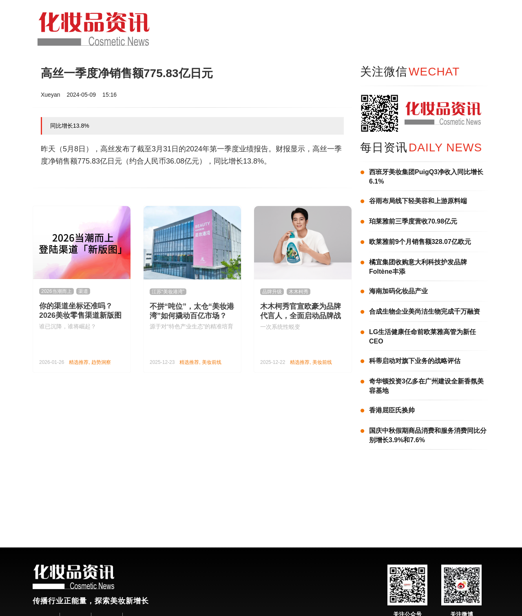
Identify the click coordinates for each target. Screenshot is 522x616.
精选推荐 (78, 362)
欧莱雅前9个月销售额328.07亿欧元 (420, 241)
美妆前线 (211, 362)
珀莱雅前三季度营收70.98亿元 (413, 221)
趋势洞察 (101, 362)
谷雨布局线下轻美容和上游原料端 (418, 200)
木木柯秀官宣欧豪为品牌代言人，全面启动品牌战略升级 (300, 315)
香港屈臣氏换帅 (392, 410)
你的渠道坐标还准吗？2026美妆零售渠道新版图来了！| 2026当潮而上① (80, 315)
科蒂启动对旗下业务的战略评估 (414, 360)
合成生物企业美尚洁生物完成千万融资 (424, 311)
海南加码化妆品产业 (398, 291)
